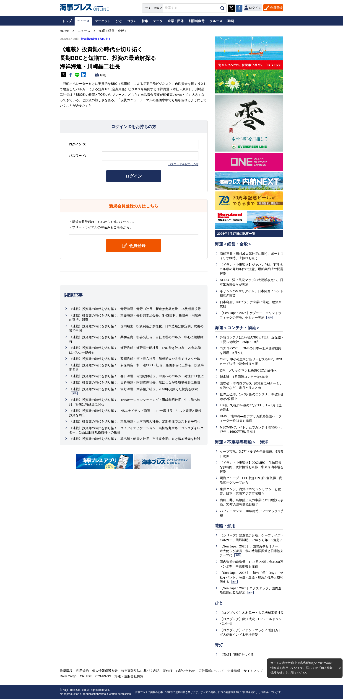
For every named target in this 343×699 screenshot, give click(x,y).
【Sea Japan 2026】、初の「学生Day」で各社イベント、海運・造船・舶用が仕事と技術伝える (252, 577)
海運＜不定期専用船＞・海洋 (241, 442)
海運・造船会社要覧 (128, 676)
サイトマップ (253, 671)
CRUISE (86, 676)
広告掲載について (211, 671)
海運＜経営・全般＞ (233, 244)
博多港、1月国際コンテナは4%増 (244, 377)
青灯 (219, 645)
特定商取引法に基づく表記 (140, 671)
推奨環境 (66, 671)
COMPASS (103, 676)
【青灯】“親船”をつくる (237, 654)
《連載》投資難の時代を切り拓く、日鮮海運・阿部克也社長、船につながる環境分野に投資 (134, 382)
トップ (67, 21)
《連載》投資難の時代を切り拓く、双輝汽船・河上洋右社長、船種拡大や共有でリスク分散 (134, 359)
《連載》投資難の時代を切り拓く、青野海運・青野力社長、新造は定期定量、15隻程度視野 (135, 309)
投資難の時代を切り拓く (96, 39)
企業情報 (233, 671)
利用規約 (82, 671)
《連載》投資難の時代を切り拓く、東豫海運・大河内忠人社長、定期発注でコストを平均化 (134, 421)
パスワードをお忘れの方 (183, 164)
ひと (219, 603)
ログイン (133, 176)
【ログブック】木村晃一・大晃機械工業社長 (252, 612)
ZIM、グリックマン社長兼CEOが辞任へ (248, 370)
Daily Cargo (68, 676)
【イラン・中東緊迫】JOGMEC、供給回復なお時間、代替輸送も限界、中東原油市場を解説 (251, 467)
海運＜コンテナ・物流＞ (237, 327)
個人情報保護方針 (105, 671)
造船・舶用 (225, 526)
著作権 (167, 671)
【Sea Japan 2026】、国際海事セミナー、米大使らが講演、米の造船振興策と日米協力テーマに (251, 550)
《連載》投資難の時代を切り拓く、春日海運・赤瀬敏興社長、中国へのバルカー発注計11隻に (136, 376)
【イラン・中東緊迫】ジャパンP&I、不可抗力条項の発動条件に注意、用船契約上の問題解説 (251, 269)
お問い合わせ (185, 671)
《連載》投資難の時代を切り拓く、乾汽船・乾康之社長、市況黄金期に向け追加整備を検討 (134, 439)
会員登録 (276, 8)
